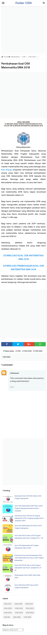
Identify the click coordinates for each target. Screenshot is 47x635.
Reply (12, 387)
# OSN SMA (37, 351)
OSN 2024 (8, 613)
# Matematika (8, 351)
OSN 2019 (29, 604)
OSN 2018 (18, 604)
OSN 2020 (8, 608)
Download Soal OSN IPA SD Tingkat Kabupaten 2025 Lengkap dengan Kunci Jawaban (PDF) (29, 518)
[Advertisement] (23, 30)
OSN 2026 (30, 613)
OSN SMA (17, 617)
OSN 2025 (19, 613)
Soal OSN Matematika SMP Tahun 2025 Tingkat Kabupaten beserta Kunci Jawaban (29, 508)
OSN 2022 (19, 608)
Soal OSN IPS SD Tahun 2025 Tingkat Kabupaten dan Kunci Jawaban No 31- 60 (28, 567)
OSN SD (7, 617)
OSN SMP (27, 617)
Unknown (14, 373)
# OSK (18, 351)
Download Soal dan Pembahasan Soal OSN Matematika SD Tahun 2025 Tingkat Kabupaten (29, 557)
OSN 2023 (30, 608)
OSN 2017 (8, 604)
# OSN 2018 (27, 351)
